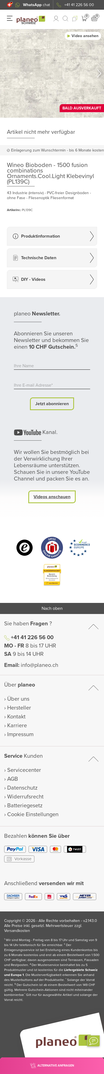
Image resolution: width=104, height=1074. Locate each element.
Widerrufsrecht (25, 796)
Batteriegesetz (24, 805)
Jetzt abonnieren (52, 404)
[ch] (9, 4)
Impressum (20, 734)
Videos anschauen (52, 497)
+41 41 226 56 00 (32, 637)
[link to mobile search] (65, 18)
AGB (12, 779)
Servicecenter (24, 770)
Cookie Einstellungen (33, 814)
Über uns (18, 699)
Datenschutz (22, 788)
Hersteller (19, 708)
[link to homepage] (31, 19)
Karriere (17, 725)
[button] (9, 4)
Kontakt (16, 716)
